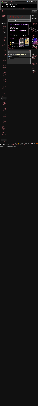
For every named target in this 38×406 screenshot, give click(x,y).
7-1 (3, 54)
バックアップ (33, 8)
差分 (29, 8)
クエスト (3, 45)
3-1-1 (4, 81)
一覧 (9, 1)
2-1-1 (4, 72)
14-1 (3, 67)
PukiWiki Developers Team (16, 144)
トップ (2, 1)
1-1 (3, 46)
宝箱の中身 (4, 123)
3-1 (3, 49)
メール (3, 94)
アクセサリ (4, 103)
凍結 (22, 8)
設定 (2, 96)
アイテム (3, 88)
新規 (7, 1)
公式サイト (4, 141)
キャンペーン (4, 21)
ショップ (3, 93)
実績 (3, 31)
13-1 (3, 65)
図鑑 (4, 102)
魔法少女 (4, 111)
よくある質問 (4, 15)
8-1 (3, 55)
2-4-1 (4, 79)
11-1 (3, 60)
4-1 (3, 50)
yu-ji (9, 145)
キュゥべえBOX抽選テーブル (4, 136)
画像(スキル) (34, 63)
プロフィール (4, 44)
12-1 (3, 62)
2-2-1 (4, 74)
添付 (36, 8)
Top (2, 4)
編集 (20, 8)
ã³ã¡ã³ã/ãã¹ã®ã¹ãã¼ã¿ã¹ (34, 51)
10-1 (3, 58)
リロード (5, 1)
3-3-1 (4, 86)
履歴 (3, 28)
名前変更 (26, 8)
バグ (2, 20)
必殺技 (5, 108)
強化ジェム (4, 116)
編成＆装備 (4, 26)
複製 (24, 8)
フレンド (4, 27)
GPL (24, 144)
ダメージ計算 (4, 134)
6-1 (3, 53)
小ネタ (3, 18)
